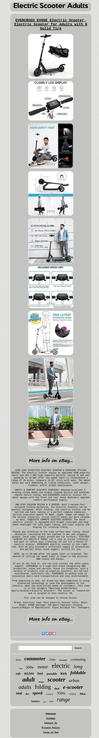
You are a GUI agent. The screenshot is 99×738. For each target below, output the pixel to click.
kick (64, 673)
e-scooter (73, 687)
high (21, 668)
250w (52, 659)
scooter (56, 679)
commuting (78, 659)
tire (27, 694)
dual (56, 688)
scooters (49, 694)
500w (30, 667)
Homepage (51, 714)
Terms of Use (50, 732)
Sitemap (50, 718)
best (40, 673)
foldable (78, 672)
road (51, 701)
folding (43, 687)
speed (37, 693)
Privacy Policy (51, 728)
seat (19, 693)
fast (44, 702)
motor (43, 666)
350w (61, 693)
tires (18, 659)
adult (28, 679)
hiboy (72, 694)
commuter (34, 658)
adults (25, 687)
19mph (41, 682)
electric (61, 665)
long (78, 666)
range (63, 699)
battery (35, 701)
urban (74, 680)
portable (52, 673)
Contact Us (50, 723)
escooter (63, 660)
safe (18, 673)
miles (29, 673)
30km (82, 694)
